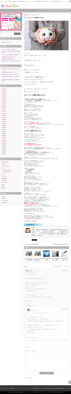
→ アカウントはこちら (29, 213)
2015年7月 (4, 151)
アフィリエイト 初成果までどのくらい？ (38, 260)
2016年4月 (4, 133)
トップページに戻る (28, 377)
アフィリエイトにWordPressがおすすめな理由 (10, 54)
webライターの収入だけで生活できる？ (60, 244)
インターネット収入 (32, 14)
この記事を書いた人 (30, 224)
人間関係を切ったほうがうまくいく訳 (8, 56)
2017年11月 (4, 96)
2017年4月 (4, 111)
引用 (67, 270)
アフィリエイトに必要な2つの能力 (31, 244)
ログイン (3, 196)
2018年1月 (4, 92)
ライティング (4, 176)
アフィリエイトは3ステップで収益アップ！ (9, 49)
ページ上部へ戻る (70, 382)
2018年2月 (4, 90)
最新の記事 (39, 224)
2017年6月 (4, 107)
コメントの (5, 200)
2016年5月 (4, 131)
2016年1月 (4, 139)
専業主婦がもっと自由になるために (8, 58)
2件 (38, 14)
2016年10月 (4, 123)
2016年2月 (4, 137)
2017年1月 (4, 117)
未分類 (3, 188)
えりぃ (30, 270)
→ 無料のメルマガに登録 (30, 220)
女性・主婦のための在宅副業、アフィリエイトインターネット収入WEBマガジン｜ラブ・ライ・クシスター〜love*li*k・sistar (32, 388)
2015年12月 (4, 141)
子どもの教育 (4, 182)
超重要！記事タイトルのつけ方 (7, 74)
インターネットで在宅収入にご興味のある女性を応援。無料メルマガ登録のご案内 (53, 10)
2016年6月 (4, 129)
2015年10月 (4, 145)
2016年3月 (4, 135)
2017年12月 (4, 94)
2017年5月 (4, 109)
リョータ (17, 68)
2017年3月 (4, 113)
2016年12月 (4, 119)
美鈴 (3, 80)
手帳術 (3, 186)
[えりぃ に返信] (64, 270)
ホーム (18, 10)
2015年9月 (4, 147)
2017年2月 (4, 115)
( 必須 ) (27, 346)
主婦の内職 (4, 178)
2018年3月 (4, 88)
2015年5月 (4, 153)
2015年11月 (4, 143)
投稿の (4, 198)
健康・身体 (4, 180)
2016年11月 (4, 121)
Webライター (4, 163)
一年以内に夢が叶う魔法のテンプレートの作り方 (10, 76)
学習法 (3, 184)
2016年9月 (4, 125)
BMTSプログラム (5, 161)
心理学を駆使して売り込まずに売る (8, 68)
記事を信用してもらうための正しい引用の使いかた (11, 60)
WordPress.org (4, 202)
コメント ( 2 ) (65, 266)
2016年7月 (4, 127)
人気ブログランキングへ (29, 65)
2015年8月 (4, 149)
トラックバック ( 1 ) (57, 266)
